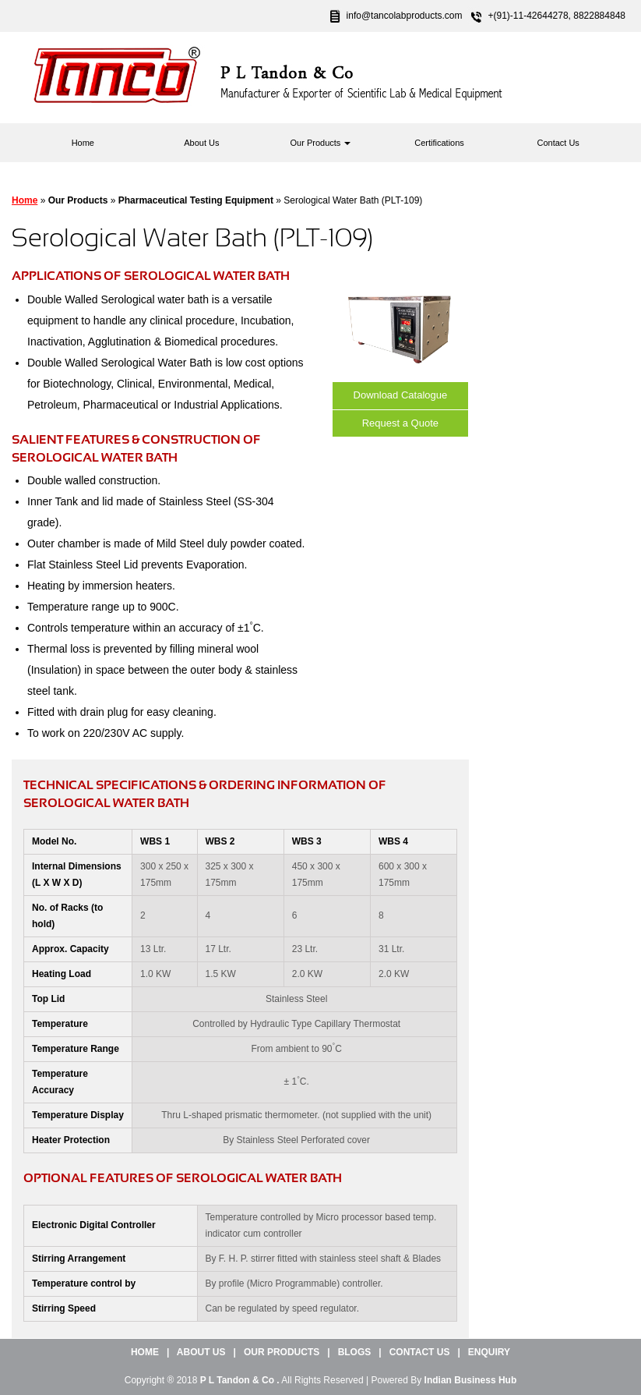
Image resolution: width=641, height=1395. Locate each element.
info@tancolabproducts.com (405, 15)
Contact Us (558, 142)
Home (83, 142)
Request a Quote (400, 423)
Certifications (439, 142)
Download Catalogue (401, 395)
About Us (201, 142)
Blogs (355, 1352)
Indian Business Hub (470, 1380)
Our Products (321, 142)
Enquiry (489, 1352)
